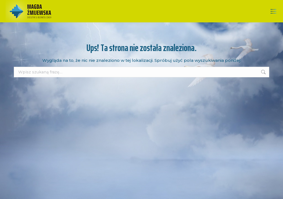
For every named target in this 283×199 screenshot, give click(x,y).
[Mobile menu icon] (273, 11)
